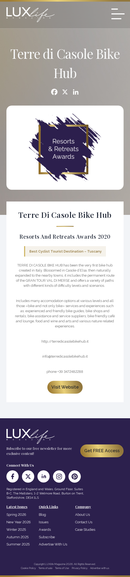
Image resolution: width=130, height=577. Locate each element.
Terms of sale (45, 568)
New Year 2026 (18, 522)
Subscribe (47, 537)
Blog (42, 515)
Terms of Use (62, 568)
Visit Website (65, 387)
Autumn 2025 (17, 537)
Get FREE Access (102, 450)
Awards (45, 530)
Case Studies (85, 530)
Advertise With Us (53, 544)
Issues (43, 522)
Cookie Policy (28, 568)
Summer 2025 (18, 544)
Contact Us (83, 522)
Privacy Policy (79, 568)
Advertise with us (99, 568)
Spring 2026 (16, 515)
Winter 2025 (16, 530)
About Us (82, 515)
